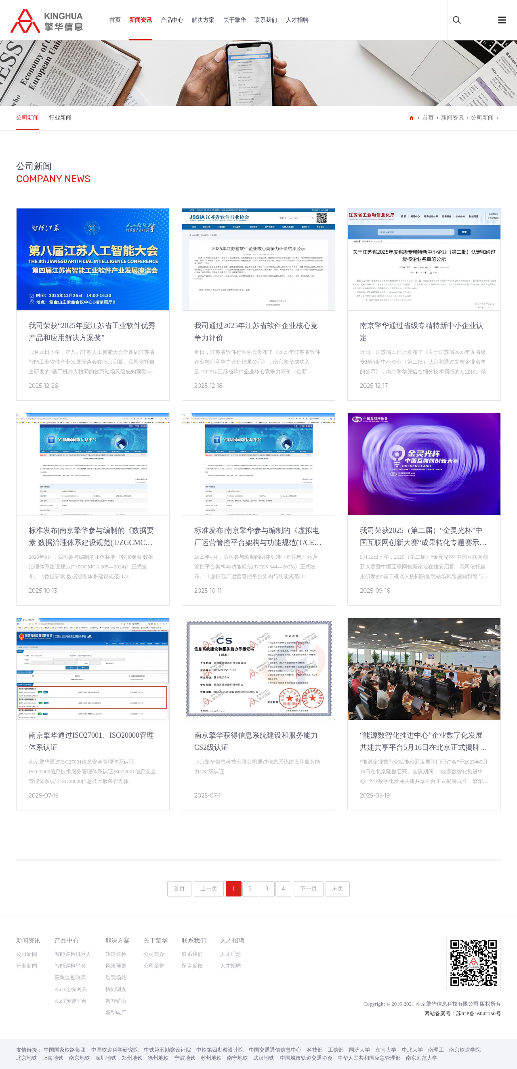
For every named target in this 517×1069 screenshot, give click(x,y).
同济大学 (359, 1050)
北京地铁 (26, 1058)
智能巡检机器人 (73, 954)
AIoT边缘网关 (71, 989)
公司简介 (153, 954)
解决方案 (203, 20)
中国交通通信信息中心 (275, 1050)
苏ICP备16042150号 (478, 1013)
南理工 (436, 1050)
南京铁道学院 (465, 1050)
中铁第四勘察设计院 (220, 1050)
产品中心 (172, 20)
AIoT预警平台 (71, 1001)
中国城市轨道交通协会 (306, 1058)
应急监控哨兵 (70, 977)
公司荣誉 (153, 966)
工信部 (336, 1050)
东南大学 (385, 1050)
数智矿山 (115, 1001)
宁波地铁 (184, 1058)
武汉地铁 (263, 1058)
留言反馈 (192, 966)
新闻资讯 (140, 20)
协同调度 (115, 989)
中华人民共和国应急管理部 (369, 1058)
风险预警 (115, 966)
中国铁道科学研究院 (115, 1050)
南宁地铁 (237, 1058)
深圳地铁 (105, 1058)
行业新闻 (60, 118)
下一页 (308, 889)
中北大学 (412, 1050)
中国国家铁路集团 (65, 1050)
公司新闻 (27, 118)
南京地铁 (79, 1058)
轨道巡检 (115, 954)
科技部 (315, 1050)
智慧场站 (115, 977)
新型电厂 (115, 1013)
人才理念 (230, 954)
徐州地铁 (158, 1058)
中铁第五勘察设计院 (167, 1050)
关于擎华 (234, 20)
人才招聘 (297, 20)
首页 (115, 20)
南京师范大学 (421, 1058)
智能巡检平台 (70, 966)
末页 (337, 889)
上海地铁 (52, 1058)
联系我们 (265, 20)
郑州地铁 (132, 1058)
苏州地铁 (211, 1058)
